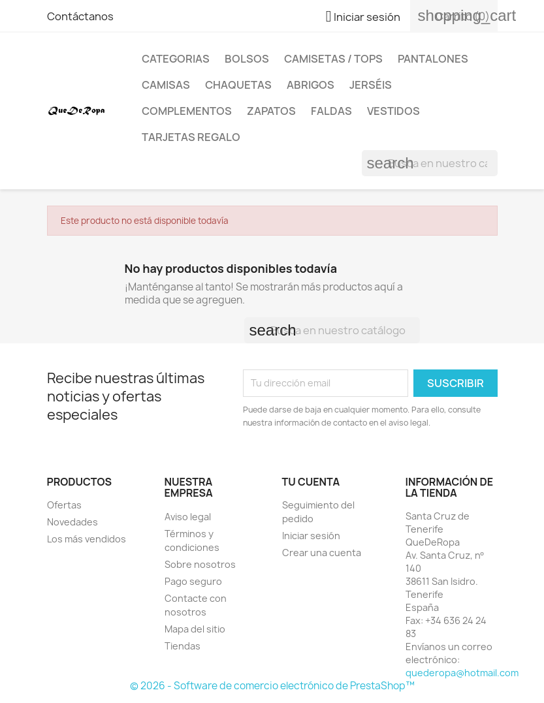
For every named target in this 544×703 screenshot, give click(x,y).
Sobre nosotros (200, 564)
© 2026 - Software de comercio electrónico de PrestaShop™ (272, 686)
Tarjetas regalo (191, 137)
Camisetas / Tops (333, 59)
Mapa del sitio (195, 629)
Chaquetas (238, 85)
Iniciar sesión (311, 535)
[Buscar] (430, 163)
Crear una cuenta (321, 552)
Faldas (331, 111)
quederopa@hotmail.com (462, 672)
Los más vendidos (86, 539)
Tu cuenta (311, 482)
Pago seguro (193, 581)
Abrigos (310, 85)
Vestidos (393, 111)
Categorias (176, 59)
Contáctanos (80, 16)
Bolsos (247, 59)
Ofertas (64, 505)
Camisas (166, 85)
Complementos (187, 111)
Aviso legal (188, 516)
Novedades (72, 522)
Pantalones (433, 59)
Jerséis (370, 85)
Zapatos (271, 111)
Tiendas (182, 646)
